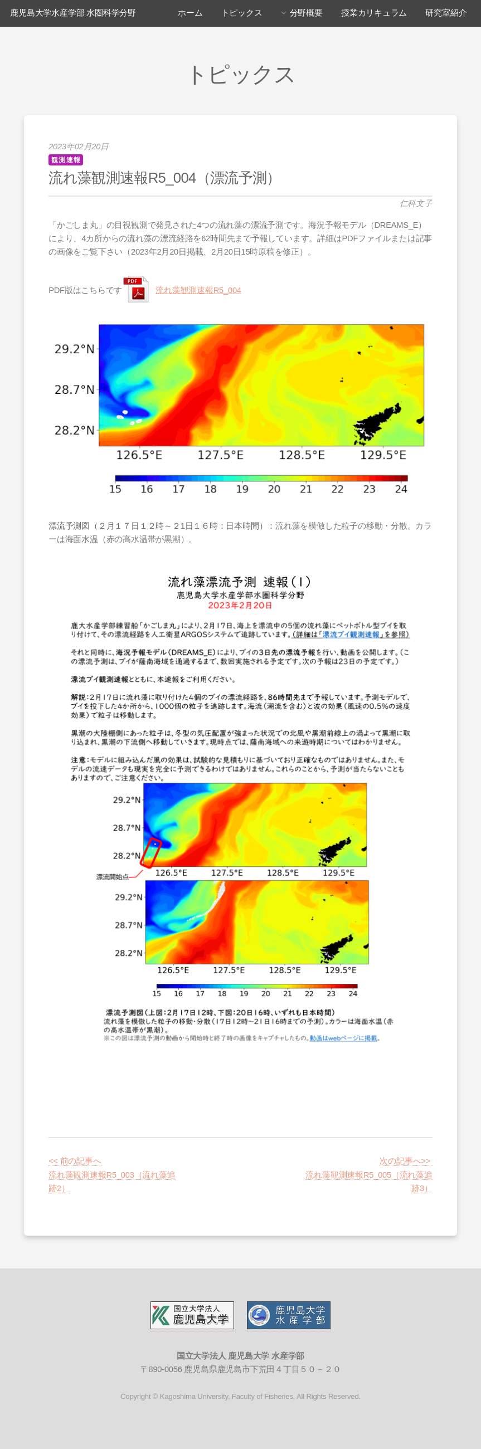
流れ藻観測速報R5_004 (198, 290)
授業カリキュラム (374, 12)
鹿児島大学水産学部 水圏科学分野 (73, 12)
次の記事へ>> (406, 1161)
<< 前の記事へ (74, 1161)
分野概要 (306, 12)
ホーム (190, 12)
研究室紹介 (446, 12)
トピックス (242, 12)
